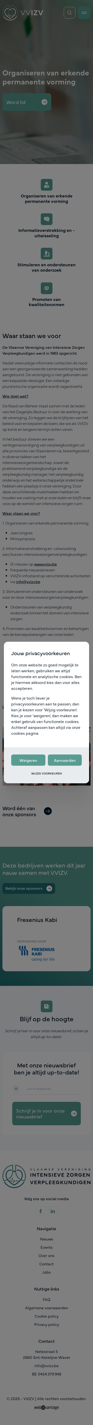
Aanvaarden (65, 760)
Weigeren (28, 760)
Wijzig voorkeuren (46, 773)
